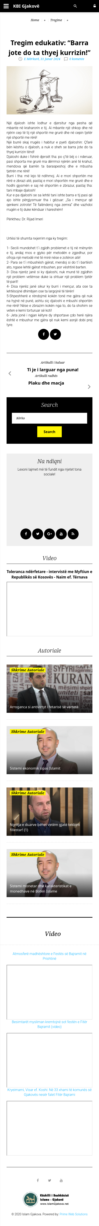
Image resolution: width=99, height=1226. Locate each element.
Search (49, 431)
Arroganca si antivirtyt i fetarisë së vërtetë (44, 707)
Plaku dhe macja (46, 383)
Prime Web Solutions (74, 1214)
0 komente (76, 59)
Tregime (56, 20)
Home (35, 20)
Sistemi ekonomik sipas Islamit (35, 768)
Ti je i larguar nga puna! (53, 370)
